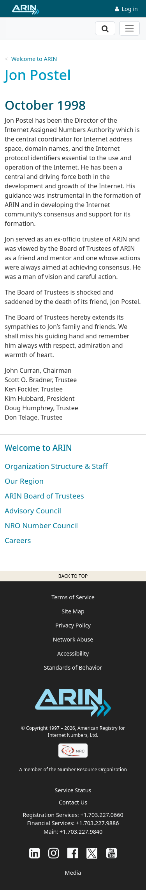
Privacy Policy (73, 625)
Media (73, 872)
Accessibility (73, 653)
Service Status (73, 790)
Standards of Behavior (73, 667)
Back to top (73, 576)
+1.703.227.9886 (97, 823)
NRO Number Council (41, 525)
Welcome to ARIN (34, 59)
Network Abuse (73, 639)
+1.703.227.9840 (81, 831)
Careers (18, 540)
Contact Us (73, 802)
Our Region (24, 481)
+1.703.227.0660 (101, 815)
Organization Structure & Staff (56, 466)
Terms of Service (73, 597)
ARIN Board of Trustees (44, 495)
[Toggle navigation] (129, 28)
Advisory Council (33, 510)
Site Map (73, 611)
